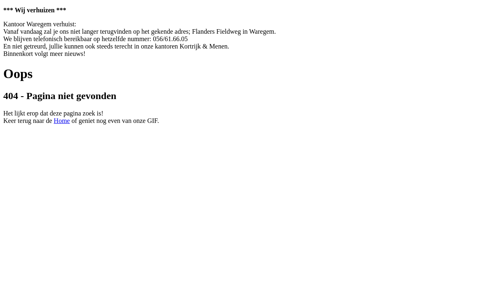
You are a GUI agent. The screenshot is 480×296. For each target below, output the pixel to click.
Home (62, 120)
